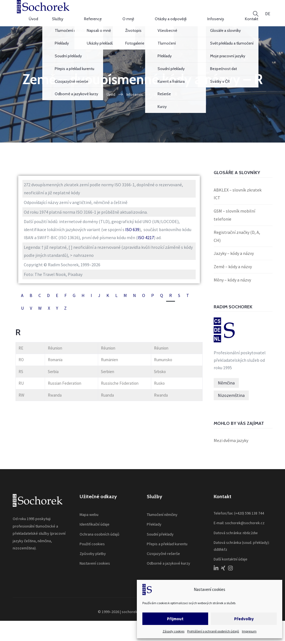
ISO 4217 (146, 242)
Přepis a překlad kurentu (167, 548)
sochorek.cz (132, 616)
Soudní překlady (160, 538)
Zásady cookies (173, 631)
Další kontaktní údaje (230, 563)
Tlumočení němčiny (162, 518)
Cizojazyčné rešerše (163, 557)
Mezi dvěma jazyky (231, 445)
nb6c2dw (250, 536)
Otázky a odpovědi (181, 14)
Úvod (88, 14)
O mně (151, 14)
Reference (129, 14)
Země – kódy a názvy (233, 271)
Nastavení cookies (95, 567)
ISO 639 (132, 234)
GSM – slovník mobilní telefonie (234, 219)
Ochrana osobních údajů (99, 538)
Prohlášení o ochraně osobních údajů (213, 631)
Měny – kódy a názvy (232, 284)
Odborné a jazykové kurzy (168, 567)
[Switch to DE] (268, 15)
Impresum (249, 631)
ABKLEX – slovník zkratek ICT (238, 198)
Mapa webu (89, 518)
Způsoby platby (93, 557)
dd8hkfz (220, 553)
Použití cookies (92, 548)
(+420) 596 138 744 (249, 517)
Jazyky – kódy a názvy (234, 257)
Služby (107, 14)
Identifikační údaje (94, 528)
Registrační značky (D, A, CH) (237, 240)
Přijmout (175, 618)
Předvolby (244, 618)
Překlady (154, 528)
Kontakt (235, 14)
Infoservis (213, 14)
